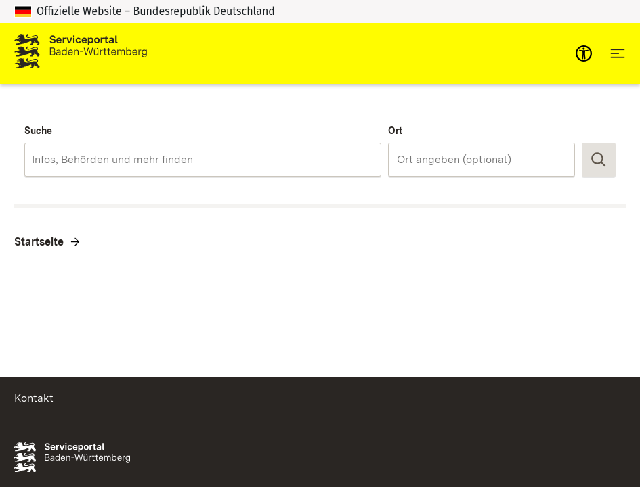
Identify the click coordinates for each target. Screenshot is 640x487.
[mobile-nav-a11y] (584, 53)
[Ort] (482, 159)
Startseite (39, 241)
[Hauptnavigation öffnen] (617, 53)
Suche (38, 130)
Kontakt (34, 398)
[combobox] (202, 160)
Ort (395, 130)
